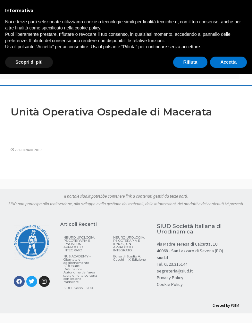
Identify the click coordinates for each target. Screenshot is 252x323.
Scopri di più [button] (29, 62)
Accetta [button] (228, 62)
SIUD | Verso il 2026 (78, 288)
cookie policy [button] (87, 27)
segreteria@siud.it (175, 271)
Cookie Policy (170, 284)
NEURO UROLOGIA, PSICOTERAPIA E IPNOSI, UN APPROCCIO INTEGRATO (79, 243)
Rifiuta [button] (190, 62)
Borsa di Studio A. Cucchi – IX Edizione (129, 258)
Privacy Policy (170, 277)
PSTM (235, 305)
